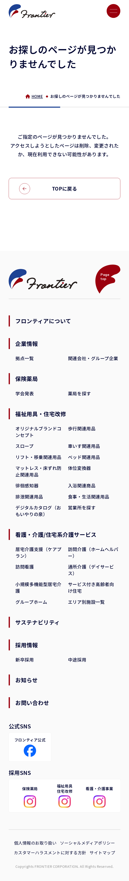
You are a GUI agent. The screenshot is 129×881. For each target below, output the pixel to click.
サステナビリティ (37, 622)
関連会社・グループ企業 (93, 358)
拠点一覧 (24, 358)
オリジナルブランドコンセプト (38, 431)
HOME (37, 96)
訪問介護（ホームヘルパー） (93, 552)
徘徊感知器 (26, 485)
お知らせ (26, 680)
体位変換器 (79, 468)
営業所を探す (82, 507)
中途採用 (77, 659)
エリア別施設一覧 (86, 602)
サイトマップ (102, 852)
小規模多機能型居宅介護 (38, 587)
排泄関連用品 (29, 496)
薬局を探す (79, 393)
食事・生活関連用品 (88, 496)
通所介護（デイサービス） (91, 569)
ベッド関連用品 (84, 457)
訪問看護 (24, 566)
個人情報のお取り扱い (35, 843)
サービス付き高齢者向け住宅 (91, 587)
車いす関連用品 (84, 446)
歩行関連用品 (82, 428)
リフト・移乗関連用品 (38, 457)
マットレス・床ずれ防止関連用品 (38, 471)
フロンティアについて (43, 321)
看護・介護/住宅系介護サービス (55, 534)
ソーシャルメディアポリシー (87, 843)
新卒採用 (24, 659)
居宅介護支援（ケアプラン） (38, 552)
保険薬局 (26, 379)
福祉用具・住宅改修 (40, 414)
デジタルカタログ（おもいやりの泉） (38, 510)
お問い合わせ (32, 703)
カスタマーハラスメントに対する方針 (50, 852)
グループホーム (31, 602)
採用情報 (26, 645)
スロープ (24, 446)
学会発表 (24, 393)
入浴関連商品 (82, 485)
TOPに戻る (64, 188)
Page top (104, 276)
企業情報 (26, 343)
